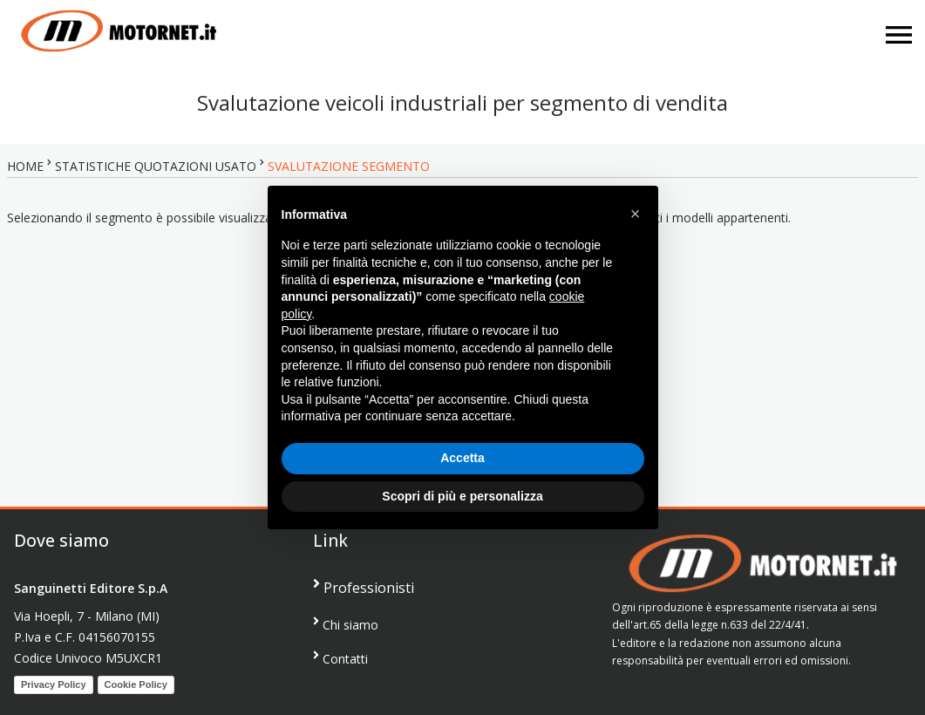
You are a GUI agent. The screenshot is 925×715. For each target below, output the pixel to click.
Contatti (340, 658)
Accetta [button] (462, 458)
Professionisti (363, 586)
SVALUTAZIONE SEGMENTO (349, 166)
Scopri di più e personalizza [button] (462, 496)
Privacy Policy (53, 684)
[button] (636, 214)
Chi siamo (345, 624)
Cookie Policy (136, 684)
